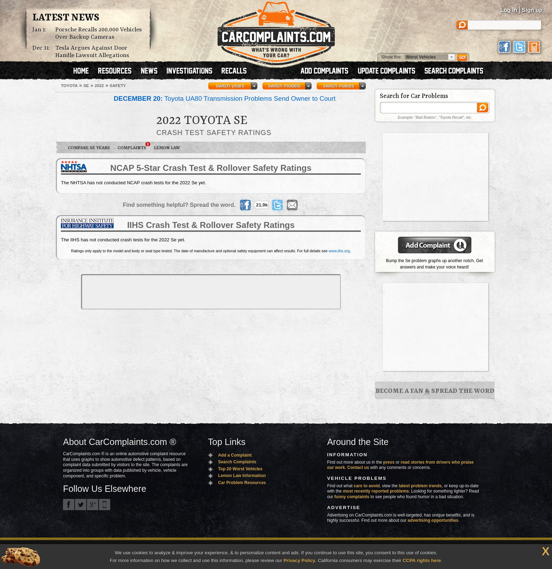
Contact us (358, 467)
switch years (230, 85)
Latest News (65, 18)
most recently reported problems (376, 491)
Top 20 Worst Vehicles (240, 468)
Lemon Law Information (241, 475)
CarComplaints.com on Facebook (68, 504)
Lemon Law (167, 147)
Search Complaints (237, 461)
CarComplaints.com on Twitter (80, 504)
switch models (284, 85)
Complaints (134, 146)
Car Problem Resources (242, 482)
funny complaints (351, 496)
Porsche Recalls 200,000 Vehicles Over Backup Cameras (98, 33)
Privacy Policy (299, 560)
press (389, 462)
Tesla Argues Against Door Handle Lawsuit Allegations (92, 52)
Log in (508, 10)
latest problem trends (420, 485)
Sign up (532, 10)
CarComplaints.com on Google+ (92, 504)
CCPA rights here (422, 560)
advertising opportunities (433, 520)
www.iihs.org (339, 251)
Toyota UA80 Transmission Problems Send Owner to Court (224, 98)
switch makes (338, 85)
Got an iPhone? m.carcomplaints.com (104, 504)
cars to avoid (367, 485)
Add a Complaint (234, 455)
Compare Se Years (89, 147)
